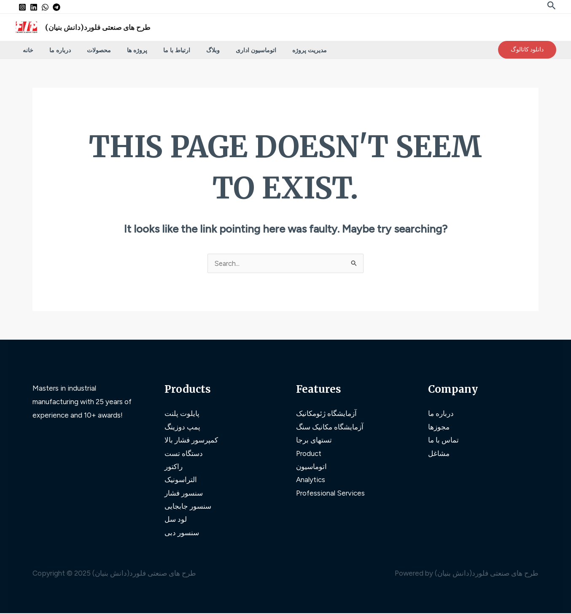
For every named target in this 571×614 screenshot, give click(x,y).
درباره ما (54, 49)
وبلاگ (190, 49)
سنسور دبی (181, 533)
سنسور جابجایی (187, 506)
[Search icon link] (551, 6)
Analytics (311, 480)
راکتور (173, 467)
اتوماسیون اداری (228, 49)
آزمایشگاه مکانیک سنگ (330, 427)
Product (308, 453)
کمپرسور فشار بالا (191, 440)
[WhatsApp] (45, 7)
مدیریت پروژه (278, 49)
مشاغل (439, 453)
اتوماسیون (311, 467)
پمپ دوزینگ (182, 427)
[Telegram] (56, 7)
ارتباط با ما (157, 49)
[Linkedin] (34, 7)
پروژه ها (122, 49)
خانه (26, 49)
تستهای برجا (314, 440)
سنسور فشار (183, 493)
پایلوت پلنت (181, 413)
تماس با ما (443, 440)
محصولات (88, 49)
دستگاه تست (183, 453)
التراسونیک (180, 480)
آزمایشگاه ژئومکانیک (326, 413)
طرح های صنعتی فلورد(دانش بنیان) (98, 27)
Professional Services (330, 493)
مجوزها (439, 427)
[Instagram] (22, 7)
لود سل (175, 520)
